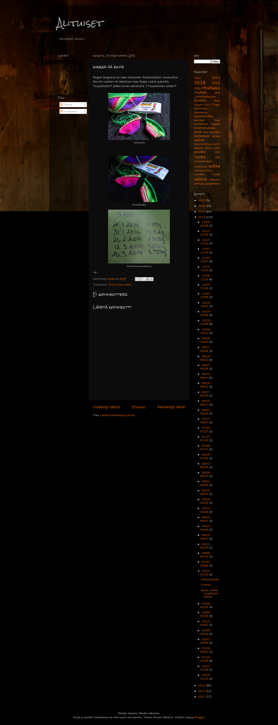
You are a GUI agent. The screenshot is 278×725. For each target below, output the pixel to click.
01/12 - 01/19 (206, 668)
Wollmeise (200, 108)
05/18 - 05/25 (206, 501)
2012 (197, 78)
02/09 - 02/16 (206, 632)
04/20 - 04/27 (206, 536)
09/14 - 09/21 (206, 358)
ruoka (199, 156)
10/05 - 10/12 (206, 331)
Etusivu (138, 406)
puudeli (200, 151)
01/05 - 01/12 (206, 676)
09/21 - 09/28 (206, 349)
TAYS (208, 104)
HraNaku (211, 88)
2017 (202, 200)
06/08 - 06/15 (206, 474)
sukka (127, 284)
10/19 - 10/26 (206, 313)
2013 (216, 77)
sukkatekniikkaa (203, 170)
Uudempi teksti (106, 406)
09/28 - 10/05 (206, 340)
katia (205, 132)
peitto (209, 148)
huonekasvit (201, 124)
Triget (216, 104)
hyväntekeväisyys (204, 128)
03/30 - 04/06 (206, 563)
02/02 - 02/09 (206, 641)
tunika (216, 174)
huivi (217, 120)
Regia (217, 100)
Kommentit (68, 111)
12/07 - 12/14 (206, 250)
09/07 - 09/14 (206, 367)
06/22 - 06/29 (206, 465)
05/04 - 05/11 (206, 519)
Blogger (200, 717)
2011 (202, 697)
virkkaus (199, 183)
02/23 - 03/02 (206, 623)
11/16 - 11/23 (206, 277)
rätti (217, 157)
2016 (197, 88)
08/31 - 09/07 (206, 375)
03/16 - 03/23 (206, 605)
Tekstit (66, 104)
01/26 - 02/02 (206, 650)
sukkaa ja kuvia (210, 579)
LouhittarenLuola (205, 96)
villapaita (214, 179)
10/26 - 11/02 (206, 304)
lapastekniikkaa (203, 144)
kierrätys (214, 132)
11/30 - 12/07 (206, 259)
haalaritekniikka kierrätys (203, 118)
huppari (215, 124)
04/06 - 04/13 (206, 554)
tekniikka (199, 174)
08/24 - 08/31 (206, 385)
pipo (217, 148)
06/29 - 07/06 (206, 456)
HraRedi (200, 92)
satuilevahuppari (203, 161)
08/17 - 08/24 (206, 393)
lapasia (199, 139)
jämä (197, 131)
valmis (200, 179)
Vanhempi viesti (171, 406)
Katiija (111, 279)
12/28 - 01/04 (206, 223)
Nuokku (200, 100)
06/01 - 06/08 (206, 483)
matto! (216, 144)
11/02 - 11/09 (206, 295)
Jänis (217, 93)
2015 (216, 82)
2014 (111, 284)
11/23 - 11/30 (206, 268)
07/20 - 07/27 (206, 429)
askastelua (200, 112)
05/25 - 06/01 (206, 492)
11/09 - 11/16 (206, 286)
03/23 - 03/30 (206, 572)
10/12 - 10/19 (206, 322)
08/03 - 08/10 (206, 411)
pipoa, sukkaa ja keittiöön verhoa (209, 593)
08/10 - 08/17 (206, 402)
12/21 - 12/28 (206, 232)
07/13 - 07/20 (206, 438)
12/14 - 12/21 (206, 241)
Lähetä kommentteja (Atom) (117, 415)
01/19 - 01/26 (206, 659)
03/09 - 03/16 (206, 614)
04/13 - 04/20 (206, 546)
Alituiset (80, 23)
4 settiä (206, 585)
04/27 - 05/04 (206, 528)
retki (217, 152)
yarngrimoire (212, 183)
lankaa (216, 136)
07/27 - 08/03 (206, 420)
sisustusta (200, 166)
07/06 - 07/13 (206, 447)
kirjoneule (201, 135)
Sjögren (198, 104)
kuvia (120, 284)
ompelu (198, 148)
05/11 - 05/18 (206, 510)
